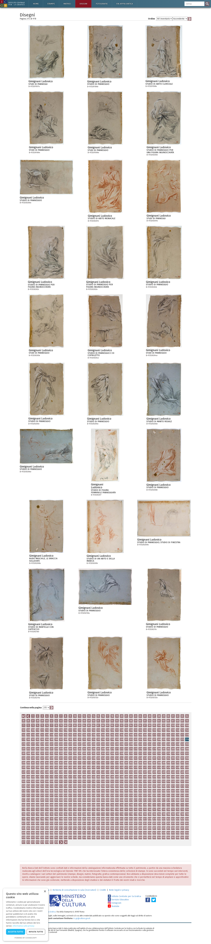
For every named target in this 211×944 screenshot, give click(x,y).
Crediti (103, 890)
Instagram (114, 903)
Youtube (113, 906)
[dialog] (25, 914)
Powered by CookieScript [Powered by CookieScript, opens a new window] (26, 938)
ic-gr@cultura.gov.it (81, 918)
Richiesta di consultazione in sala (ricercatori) (74, 890)
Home (36, 3)
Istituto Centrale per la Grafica (124, 896)
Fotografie (102, 3)
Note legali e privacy (119, 890)
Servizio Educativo (118, 899)
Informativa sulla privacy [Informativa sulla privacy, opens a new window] (23, 926)
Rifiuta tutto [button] (36, 931)
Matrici (67, 3)
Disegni (83, 3)
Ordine (151, 18)
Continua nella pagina (31, 707)
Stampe (51, 3)
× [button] (45, 891)
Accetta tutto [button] (15, 931)
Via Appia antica (124, 3)
